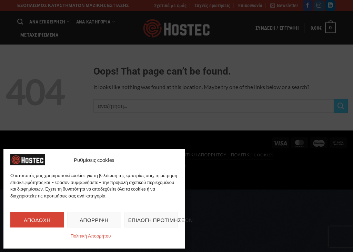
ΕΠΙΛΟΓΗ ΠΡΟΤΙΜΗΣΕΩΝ (153, 220)
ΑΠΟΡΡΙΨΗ (94, 220)
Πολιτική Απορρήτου (91, 236)
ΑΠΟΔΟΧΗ (37, 220)
